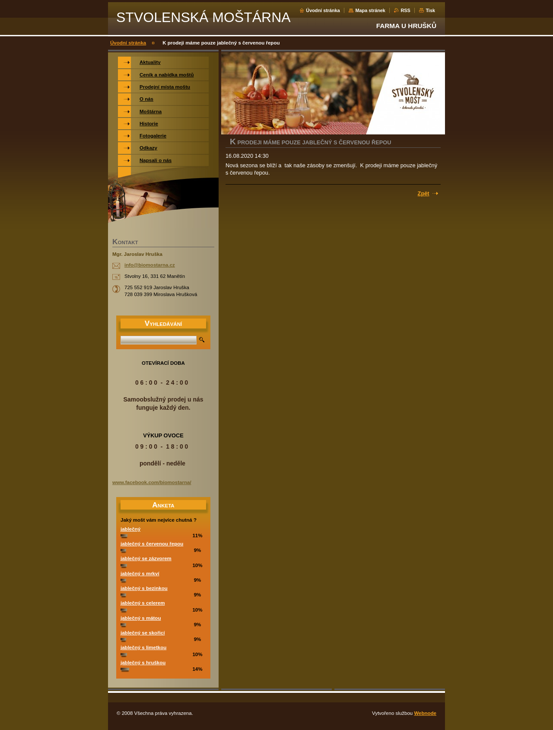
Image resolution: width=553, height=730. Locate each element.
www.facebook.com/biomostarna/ (151, 482)
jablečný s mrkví (140, 573)
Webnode (425, 713)
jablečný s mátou (141, 618)
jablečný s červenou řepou (152, 543)
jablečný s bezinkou (144, 588)
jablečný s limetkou (143, 647)
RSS (405, 10)
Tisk (430, 10)
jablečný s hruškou (143, 662)
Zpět (423, 193)
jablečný (130, 529)
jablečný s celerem (143, 603)
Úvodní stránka (323, 10)
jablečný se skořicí (143, 632)
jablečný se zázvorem (146, 558)
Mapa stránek (370, 10)
